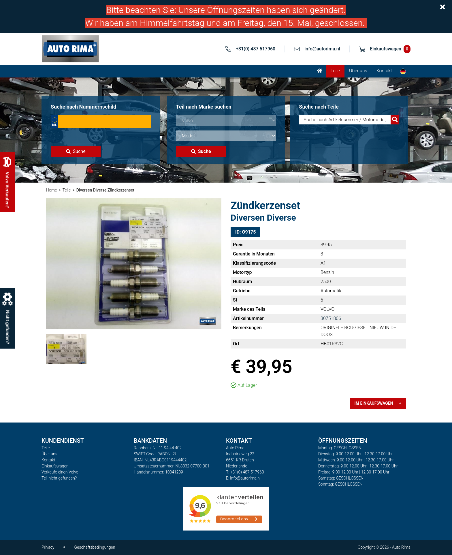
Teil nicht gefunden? (59, 478)
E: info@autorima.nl (243, 478)
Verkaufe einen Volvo (60, 472)
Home (51, 190)
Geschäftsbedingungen (94, 547)
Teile (335, 70)
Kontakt (384, 70)
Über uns (358, 70)
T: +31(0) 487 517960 (245, 472)
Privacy (48, 547)
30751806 (331, 318)
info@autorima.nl (322, 49)
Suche (76, 151)
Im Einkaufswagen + (378, 403)
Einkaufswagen (55, 466)
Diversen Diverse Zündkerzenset (105, 190)
